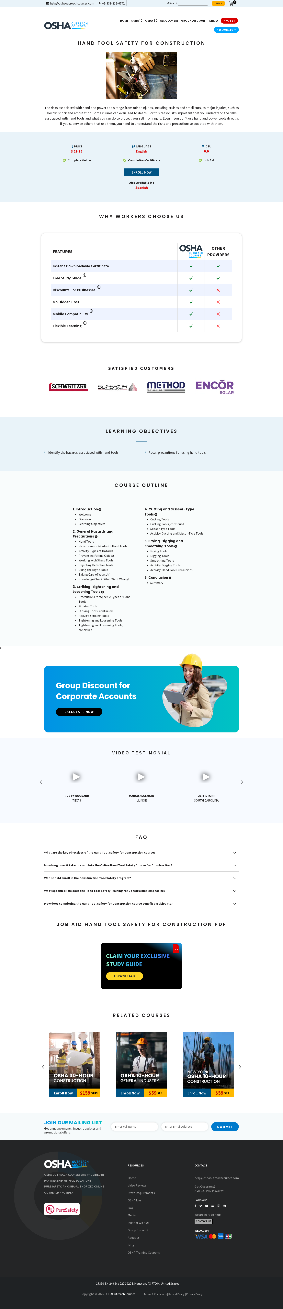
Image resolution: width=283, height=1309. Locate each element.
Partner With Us (138, 1223)
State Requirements (141, 1193)
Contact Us (203, 1221)
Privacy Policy (194, 1294)
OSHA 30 (151, 21)
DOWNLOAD (124, 976)
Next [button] (242, 782)
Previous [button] (41, 782)
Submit (225, 1126)
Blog (131, 1245)
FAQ (130, 1208)
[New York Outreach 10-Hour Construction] (208, 1060)
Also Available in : (141, 183)
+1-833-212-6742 (112, 3)
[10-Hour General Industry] (141, 1060)
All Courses (169, 21)
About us (134, 1238)
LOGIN (218, 3)
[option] (68, 387)
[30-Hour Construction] (74, 1060)
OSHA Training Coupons (144, 1252)
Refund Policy (176, 1294)
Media (132, 1215)
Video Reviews (137, 1185)
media (213, 21)
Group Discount (194, 21)
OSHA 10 (136, 21)
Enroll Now (141, 172)
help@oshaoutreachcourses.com (70, 3)
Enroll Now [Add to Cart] (63, 1093)
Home (124, 21)
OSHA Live (134, 1200)
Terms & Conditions (155, 1294)
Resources (226, 30)
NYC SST (229, 21)
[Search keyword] (193, 3)
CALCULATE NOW (81, 712)
